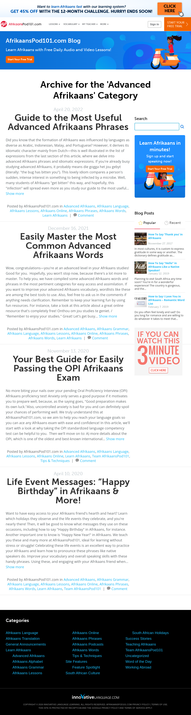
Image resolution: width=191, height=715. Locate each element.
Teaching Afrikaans (140, 644)
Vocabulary (70, 24)
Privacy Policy (141, 704)
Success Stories (138, 639)
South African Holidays (150, 633)
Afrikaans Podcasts (87, 644)
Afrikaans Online (53, 210)
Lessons (53, 24)
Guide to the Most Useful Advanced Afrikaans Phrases (68, 122)
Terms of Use (159, 704)
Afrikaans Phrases (83, 210)
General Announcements (26, 644)
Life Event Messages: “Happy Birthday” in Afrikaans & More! (68, 491)
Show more (15, 193)
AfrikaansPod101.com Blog (43, 40)
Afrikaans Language (112, 206)
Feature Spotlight (86, 667)
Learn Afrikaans (55, 215)
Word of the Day (138, 661)
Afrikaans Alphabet (27, 661)
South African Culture (83, 673)
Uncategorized (137, 656)
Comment (86, 215)
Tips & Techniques (55, 460)
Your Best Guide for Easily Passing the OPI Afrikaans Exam (68, 368)
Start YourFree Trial (178, 24)
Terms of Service (134, 708)
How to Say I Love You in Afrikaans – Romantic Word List (166, 300)
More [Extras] (103, 24)
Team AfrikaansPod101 (110, 456)
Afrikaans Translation (23, 639)
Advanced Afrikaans (79, 206)
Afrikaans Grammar (112, 328)
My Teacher (88, 24)
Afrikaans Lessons (24, 210)
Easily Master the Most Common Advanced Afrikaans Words (68, 245)
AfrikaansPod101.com (119, 704)
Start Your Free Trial (20, 59)
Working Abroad (138, 667)
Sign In (154, 24)
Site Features (76, 661)
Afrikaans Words (112, 210)
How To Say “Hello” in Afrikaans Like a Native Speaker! (163, 266)
